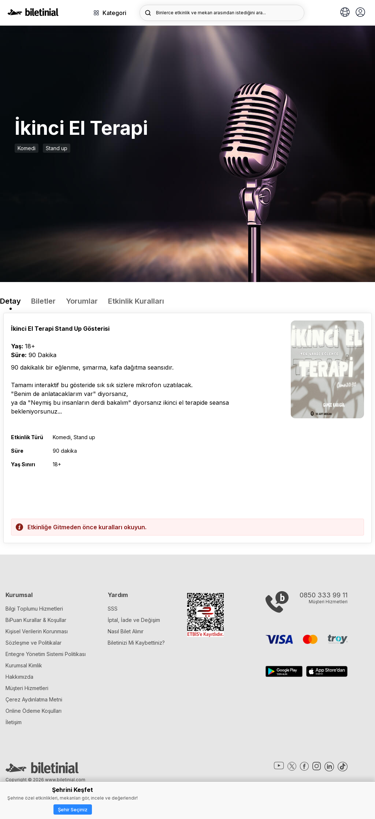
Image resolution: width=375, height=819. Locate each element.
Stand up (56, 148)
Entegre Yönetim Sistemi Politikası (45, 654)
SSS (113, 608)
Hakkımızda (19, 677)
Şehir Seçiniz (73, 809)
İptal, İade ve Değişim (134, 620)
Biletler (43, 301)
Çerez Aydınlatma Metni (33, 699)
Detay (10, 301)
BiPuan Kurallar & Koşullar (35, 620)
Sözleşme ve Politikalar (33, 643)
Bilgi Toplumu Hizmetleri (34, 608)
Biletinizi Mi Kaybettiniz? (136, 643)
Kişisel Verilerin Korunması (36, 631)
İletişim (13, 722)
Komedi (27, 148)
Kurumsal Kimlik (23, 665)
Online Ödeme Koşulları (33, 711)
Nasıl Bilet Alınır (126, 631)
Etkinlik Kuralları (136, 301)
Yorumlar (82, 301)
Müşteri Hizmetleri (26, 688)
